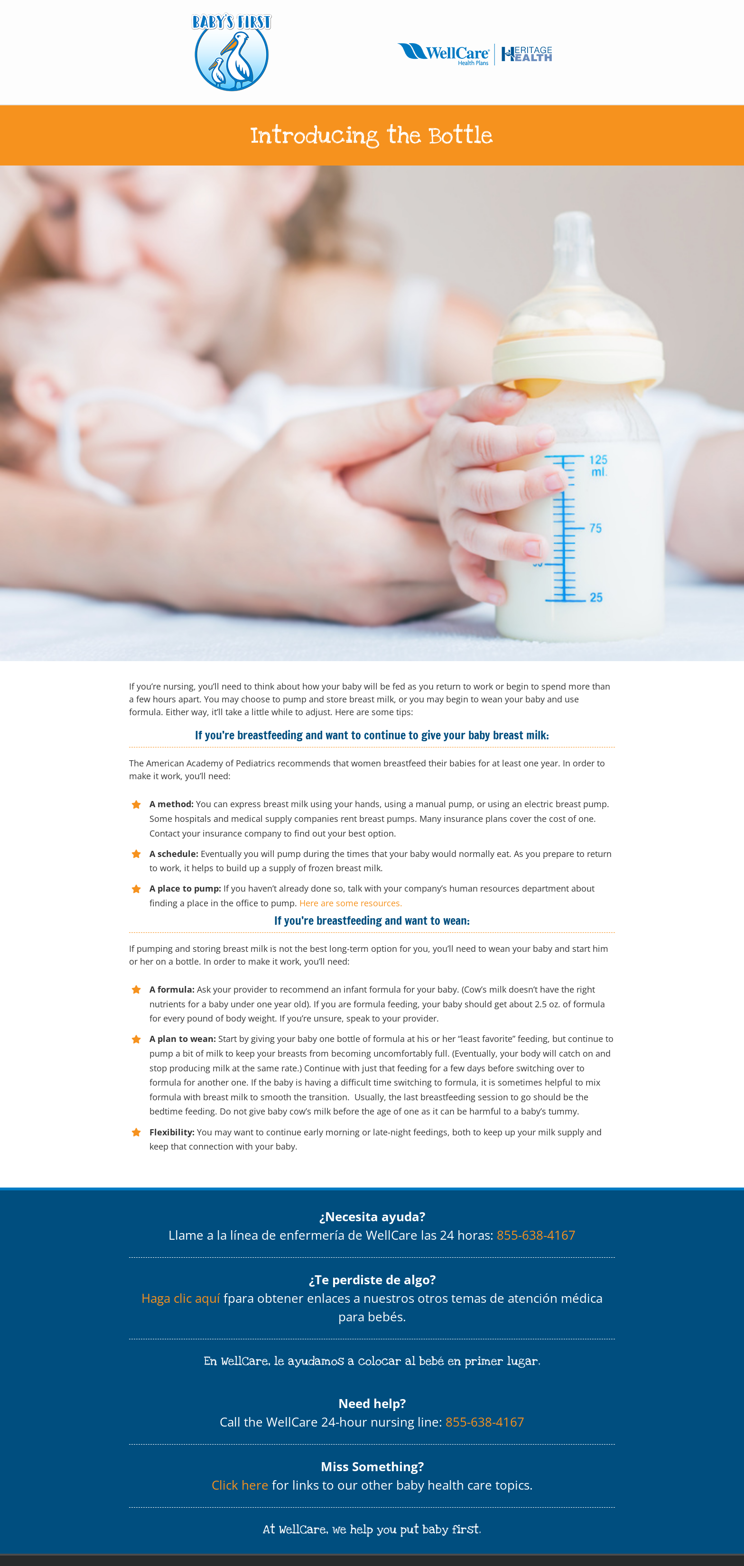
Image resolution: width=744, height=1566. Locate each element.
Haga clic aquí (180, 1298)
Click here (240, 1484)
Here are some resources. (350, 903)
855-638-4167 (536, 1235)
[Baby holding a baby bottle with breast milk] (372, 413)
